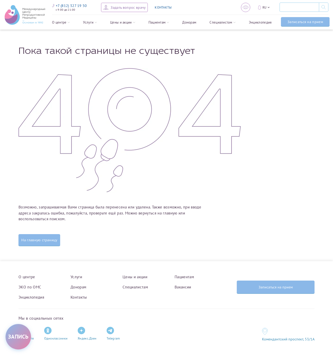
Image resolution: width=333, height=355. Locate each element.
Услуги (90, 22)
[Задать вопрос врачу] (124, 7)
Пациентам (158, 22)
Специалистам (223, 22)
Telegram (113, 333)
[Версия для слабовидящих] (245, 7)
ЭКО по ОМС (29, 287)
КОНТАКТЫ (163, 7)
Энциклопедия (260, 22)
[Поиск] (299, 7)
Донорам (189, 22)
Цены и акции (122, 22)
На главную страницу (39, 240)
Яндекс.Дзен (87, 333)
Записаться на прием (305, 21)
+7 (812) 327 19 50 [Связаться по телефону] (69, 5)
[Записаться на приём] (18, 336)
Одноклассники (56, 333)
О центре (61, 22)
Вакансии (183, 287)
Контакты (79, 297)
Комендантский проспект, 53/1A (288, 339)
